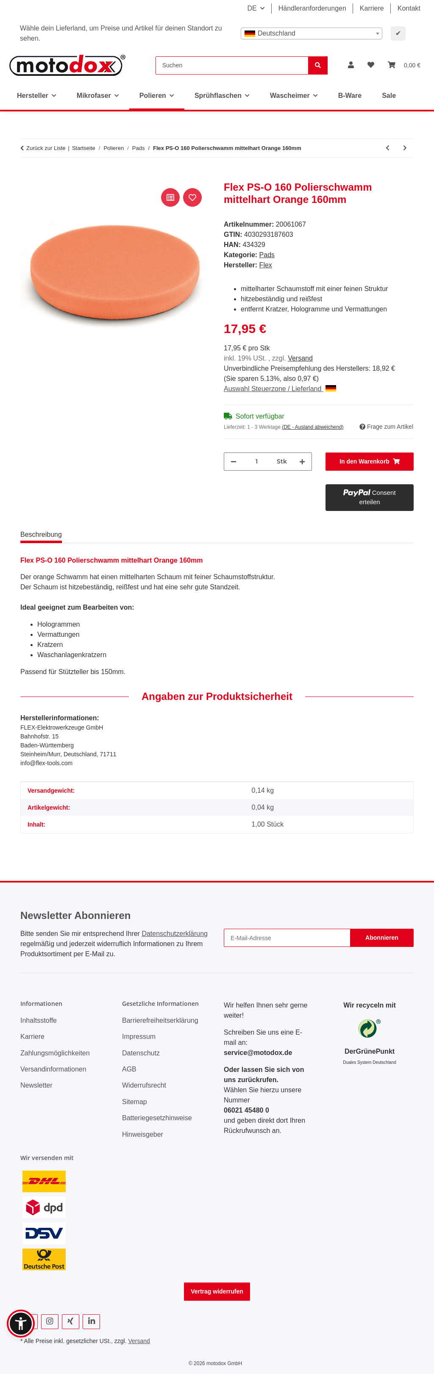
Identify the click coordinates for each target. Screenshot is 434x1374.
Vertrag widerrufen (217, 1291)
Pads (267, 254)
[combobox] (311, 33)
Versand (300, 358)
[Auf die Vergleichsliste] (170, 197)
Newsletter (36, 1085)
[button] (351, 65)
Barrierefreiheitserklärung (160, 1020)
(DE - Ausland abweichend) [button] (312, 427)
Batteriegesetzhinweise (157, 1117)
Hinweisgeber (142, 1134)
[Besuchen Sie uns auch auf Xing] (70, 1321)
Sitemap (134, 1101)
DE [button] (251, 8)
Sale (389, 95)
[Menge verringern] (233, 461)
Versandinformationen (53, 1069)
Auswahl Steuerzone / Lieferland (280, 388)
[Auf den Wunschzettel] (192, 197)
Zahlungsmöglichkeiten (55, 1053)
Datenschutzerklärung (175, 933)
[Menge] (256, 461)
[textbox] (311, 33)
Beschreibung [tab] (41, 534)
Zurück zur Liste (45, 148)
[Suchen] (232, 65)
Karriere (372, 8)
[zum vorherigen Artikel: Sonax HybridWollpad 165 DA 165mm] (387, 148)
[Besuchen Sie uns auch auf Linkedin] (91, 1321)
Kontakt (409, 8)
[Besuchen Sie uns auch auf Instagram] (49, 1321)
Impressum (139, 1036)
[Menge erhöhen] (302, 461)
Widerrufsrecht (144, 1085)
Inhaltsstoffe (38, 1020)
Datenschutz (141, 1053)
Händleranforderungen (312, 8)
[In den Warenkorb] (27, 176)
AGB (129, 1069)
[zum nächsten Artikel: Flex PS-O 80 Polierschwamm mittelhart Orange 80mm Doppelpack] (405, 148)
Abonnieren (381, 937)
